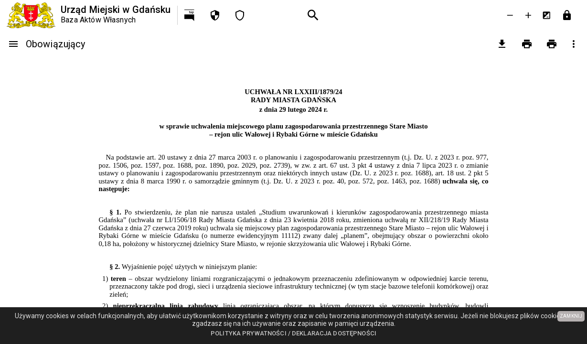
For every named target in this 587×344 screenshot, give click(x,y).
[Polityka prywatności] (214, 15)
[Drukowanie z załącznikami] (551, 44)
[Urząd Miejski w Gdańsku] (88, 15)
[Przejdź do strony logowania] (566, 15)
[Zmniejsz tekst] (510, 15)
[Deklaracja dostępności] (239, 15)
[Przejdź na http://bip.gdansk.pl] (190, 15)
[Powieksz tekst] (528, 15)
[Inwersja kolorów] (546, 15)
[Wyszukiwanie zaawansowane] (313, 15)
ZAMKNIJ (571, 316)
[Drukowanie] (526, 44)
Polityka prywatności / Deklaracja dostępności (293, 333)
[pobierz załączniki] (502, 44)
